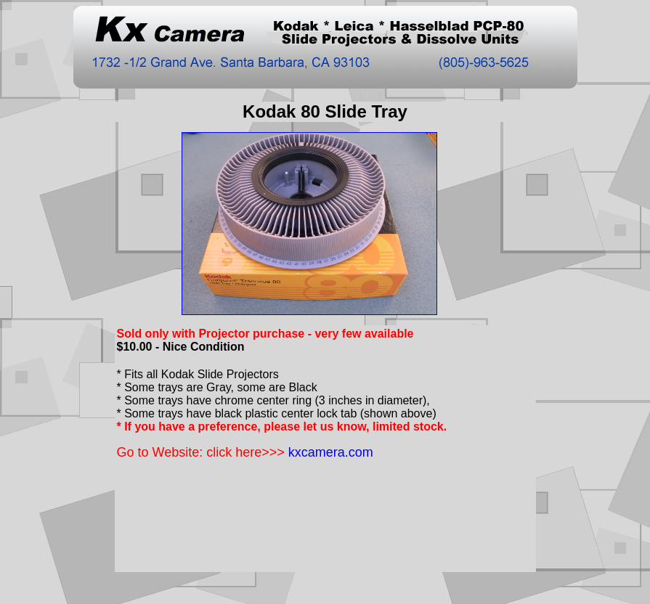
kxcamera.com (330, 452)
